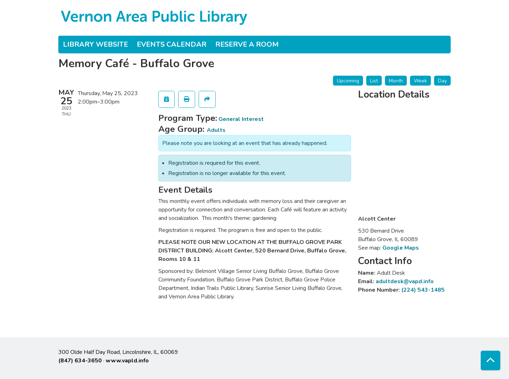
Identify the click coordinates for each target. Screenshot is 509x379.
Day (442, 80)
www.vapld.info (127, 361)
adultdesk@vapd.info (405, 281)
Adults (216, 130)
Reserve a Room (247, 44)
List (374, 80)
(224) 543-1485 (423, 290)
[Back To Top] (490, 360)
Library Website (95, 44)
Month (396, 80)
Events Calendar (171, 44)
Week (420, 80)
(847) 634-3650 (80, 361)
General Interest (241, 119)
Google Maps (400, 248)
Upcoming (348, 80)
